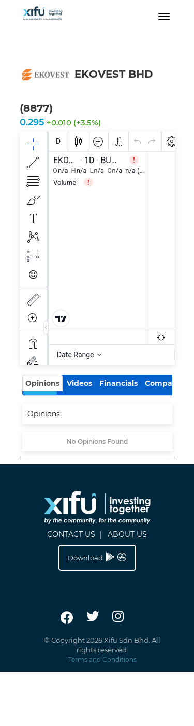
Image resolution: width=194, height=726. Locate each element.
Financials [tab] (118, 383)
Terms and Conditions (102, 659)
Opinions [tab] (42, 383)
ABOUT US (127, 534)
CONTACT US (71, 534)
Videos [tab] (79, 383)
